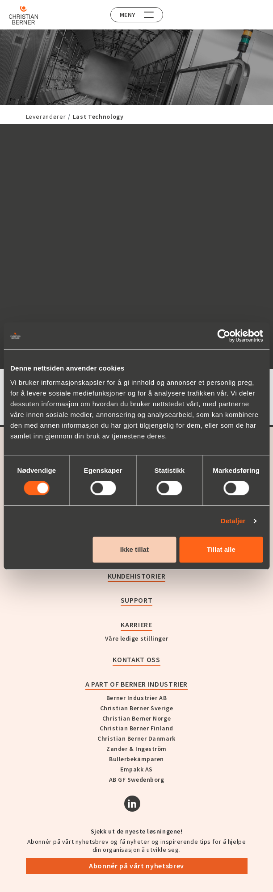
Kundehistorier (137, 575)
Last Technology (98, 117)
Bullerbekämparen (136, 759)
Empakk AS (136, 769)
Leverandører (46, 117)
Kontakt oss (136, 659)
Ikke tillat (134, 549)
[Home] (23, 15)
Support (136, 600)
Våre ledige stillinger (136, 638)
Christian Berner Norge (136, 718)
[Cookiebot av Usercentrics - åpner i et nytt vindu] (224, 335)
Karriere (136, 624)
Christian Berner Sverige (136, 708)
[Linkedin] (132, 804)
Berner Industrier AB (136, 698)
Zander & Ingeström (136, 749)
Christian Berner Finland (136, 728)
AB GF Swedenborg (136, 779)
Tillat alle (221, 549)
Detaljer (233, 521)
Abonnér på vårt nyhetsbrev (136, 865)
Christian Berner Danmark (136, 738)
